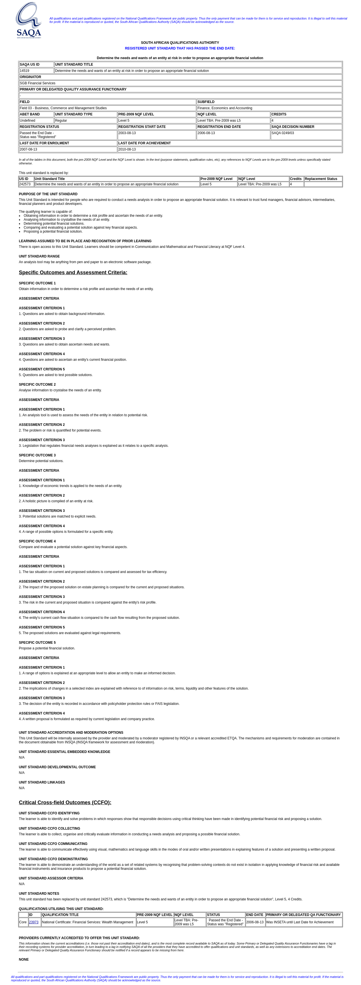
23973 (33, 922)
